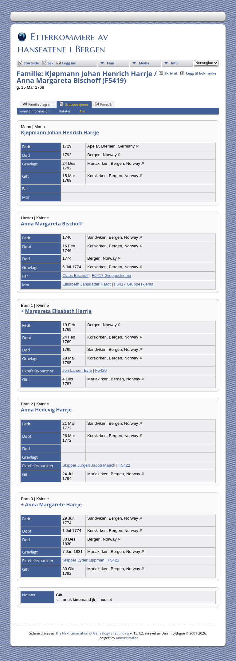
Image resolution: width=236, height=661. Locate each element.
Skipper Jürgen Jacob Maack (88, 465)
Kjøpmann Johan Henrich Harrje (60, 132)
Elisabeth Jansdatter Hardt (86, 284)
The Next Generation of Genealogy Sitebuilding (92, 633)
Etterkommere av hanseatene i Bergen (63, 42)
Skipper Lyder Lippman (83, 560)
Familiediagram (38, 104)
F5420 (101, 370)
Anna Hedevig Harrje (46, 409)
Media (144, 63)
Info (174, 63)
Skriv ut (170, 73)
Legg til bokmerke (201, 73)
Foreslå (103, 104)
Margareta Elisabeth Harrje (58, 311)
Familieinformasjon (34, 111)
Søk (51, 63)
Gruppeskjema (73, 104)
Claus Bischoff (75, 275)
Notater (64, 111)
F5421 (113, 560)
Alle (82, 111)
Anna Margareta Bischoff (51, 223)
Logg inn (69, 63)
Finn (110, 63)
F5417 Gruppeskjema (111, 275)
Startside (31, 63)
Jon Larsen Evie (77, 370)
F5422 (124, 465)
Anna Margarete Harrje (53, 504)
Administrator (127, 637)
